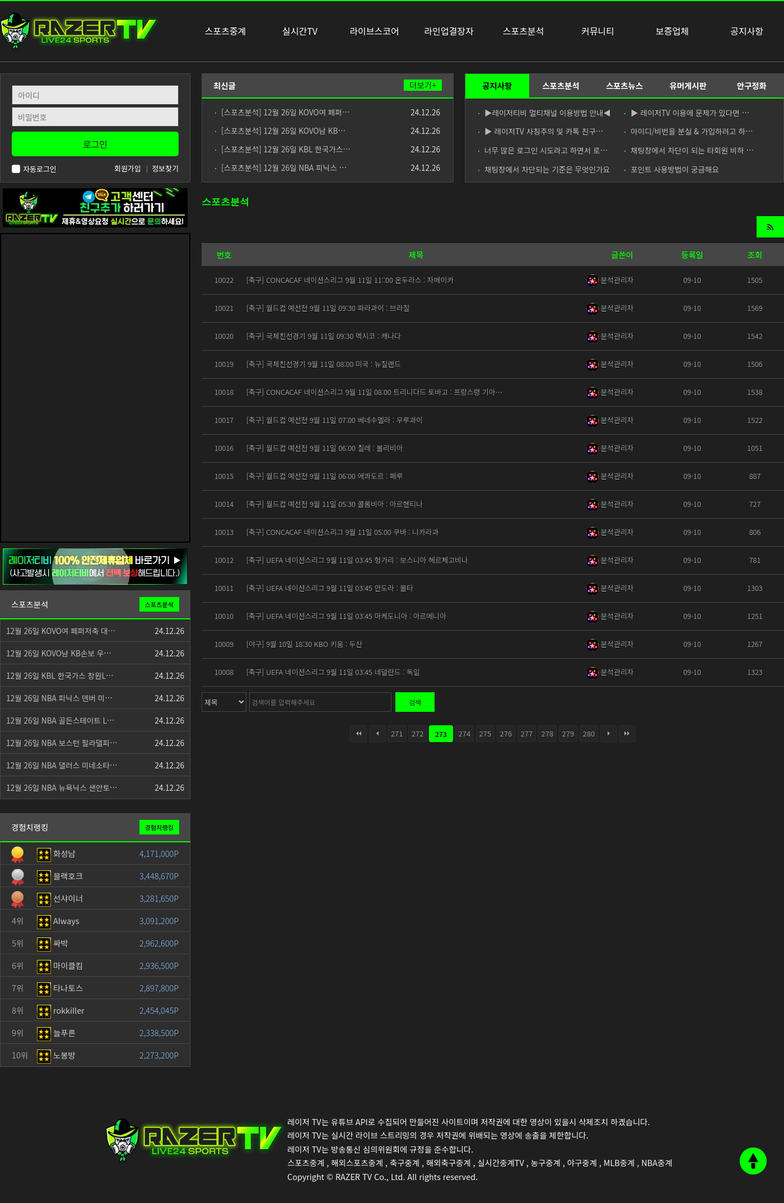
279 (568, 733)
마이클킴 (60, 965)
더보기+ (422, 85)
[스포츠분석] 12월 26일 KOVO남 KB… (280, 130)
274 (465, 733)
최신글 (224, 85)
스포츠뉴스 (624, 85)
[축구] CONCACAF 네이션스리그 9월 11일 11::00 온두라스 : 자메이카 (350, 279)
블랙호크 (60, 876)
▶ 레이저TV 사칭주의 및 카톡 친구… (540, 131)
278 (548, 733)
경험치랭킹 (159, 827)
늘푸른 (56, 1032)
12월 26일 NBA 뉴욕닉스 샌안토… (62, 787)
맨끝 (627, 733)
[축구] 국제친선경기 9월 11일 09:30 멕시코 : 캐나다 (323, 335)
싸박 (52, 943)
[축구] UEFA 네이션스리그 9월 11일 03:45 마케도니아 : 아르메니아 (346, 615)
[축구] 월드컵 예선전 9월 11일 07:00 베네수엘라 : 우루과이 (334, 419)
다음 (608, 733)
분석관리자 (609, 279)
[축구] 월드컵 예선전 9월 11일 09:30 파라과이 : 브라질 (327, 307)
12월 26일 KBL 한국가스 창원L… (60, 675)
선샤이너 (60, 898)
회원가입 (127, 168)
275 (485, 733)
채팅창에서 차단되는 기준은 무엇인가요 (544, 169)
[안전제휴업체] (95, 565)
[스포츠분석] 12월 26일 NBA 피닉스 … (281, 167)
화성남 (56, 853)
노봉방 (56, 1055)
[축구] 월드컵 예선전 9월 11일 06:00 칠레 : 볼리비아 (324, 447)
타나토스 (60, 988)
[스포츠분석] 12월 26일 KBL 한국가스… (283, 149)
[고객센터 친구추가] (95, 206)
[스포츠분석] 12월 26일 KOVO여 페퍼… (282, 112)
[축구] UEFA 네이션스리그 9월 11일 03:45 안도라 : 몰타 (329, 587)
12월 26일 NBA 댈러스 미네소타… (62, 765)
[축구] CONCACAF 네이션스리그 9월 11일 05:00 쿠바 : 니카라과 (342, 531)
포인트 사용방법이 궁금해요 (671, 169)
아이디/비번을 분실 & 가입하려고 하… (688, 131)
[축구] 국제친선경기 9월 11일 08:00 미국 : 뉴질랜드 (323, 363)
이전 (377, 733)
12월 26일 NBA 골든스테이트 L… (60, 720)
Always (58, 920)
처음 (358, 733)
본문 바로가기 (0, 0)
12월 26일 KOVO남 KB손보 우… (58, 653)
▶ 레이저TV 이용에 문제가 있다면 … (686, 112)
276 (506, 733)
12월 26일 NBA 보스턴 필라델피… (62, 742)
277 (527, 733)
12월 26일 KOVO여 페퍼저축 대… (60, 630)
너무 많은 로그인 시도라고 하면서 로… (543, 150)
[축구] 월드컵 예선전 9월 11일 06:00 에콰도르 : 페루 (324, 475)
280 (589, 733)
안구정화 (752, 85)
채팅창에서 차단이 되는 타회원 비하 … (689, 150)
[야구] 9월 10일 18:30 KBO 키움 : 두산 (304, 643)
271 (397, 733)
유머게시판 (687, 85)
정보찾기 (165, 168)
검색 (415, 702)
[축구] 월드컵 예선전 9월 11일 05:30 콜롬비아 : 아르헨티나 (334, 503)
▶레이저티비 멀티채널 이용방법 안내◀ (544, 112)
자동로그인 (34, 169)
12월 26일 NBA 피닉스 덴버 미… (59, 697)
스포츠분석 (560, 85)
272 (418, 733)
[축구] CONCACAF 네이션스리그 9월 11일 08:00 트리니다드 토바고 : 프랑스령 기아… (374, 391)
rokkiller (61, 1010)
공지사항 (497, 85)
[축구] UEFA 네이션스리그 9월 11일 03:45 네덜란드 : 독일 (333, 671)
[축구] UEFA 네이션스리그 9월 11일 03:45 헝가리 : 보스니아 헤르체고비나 (357, 559)
